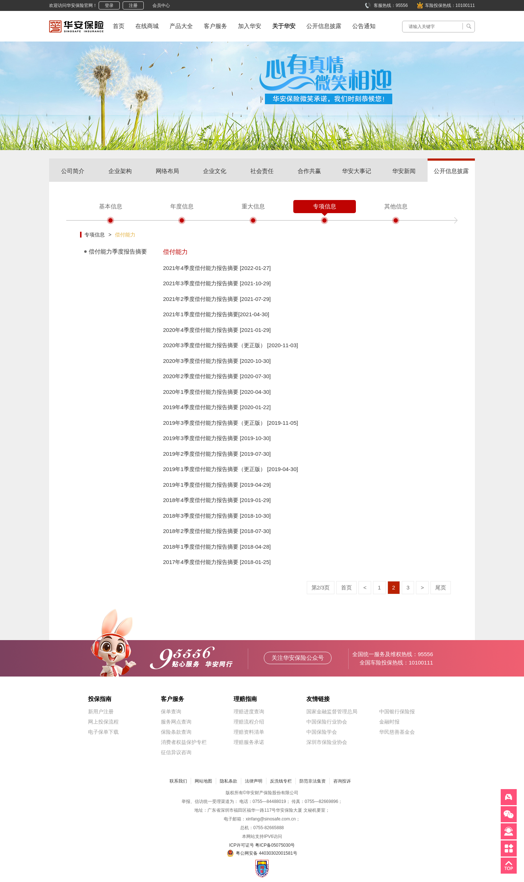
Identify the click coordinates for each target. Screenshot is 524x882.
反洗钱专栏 (281, 781)
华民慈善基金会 (397, 732)
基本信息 (110, 206)
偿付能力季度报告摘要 (118, 251)
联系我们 (178, 781)
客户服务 (215, 26)
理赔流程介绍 (249, 722)
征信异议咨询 (176, 752)
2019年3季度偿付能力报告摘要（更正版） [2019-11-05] (230, 423)
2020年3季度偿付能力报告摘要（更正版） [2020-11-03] (230, 345)
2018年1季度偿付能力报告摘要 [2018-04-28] (217, 547)
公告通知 (364, 26)
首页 (118, 26)
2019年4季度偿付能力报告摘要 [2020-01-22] (217, 407)
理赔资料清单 (249, 732)
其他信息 (396, 206)
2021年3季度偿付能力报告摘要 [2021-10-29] (217, 283)
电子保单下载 (103, 732)
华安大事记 (356, 171)
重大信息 (253, 206)
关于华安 (283, 26)
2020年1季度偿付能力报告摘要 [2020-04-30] (217, 392)
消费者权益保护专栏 (184, 742)
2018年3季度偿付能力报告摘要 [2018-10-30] (217, 516)
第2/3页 (320, 587)
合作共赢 (309, 171)
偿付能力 (125, 235)
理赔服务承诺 (249, 742)
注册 (133, 5)
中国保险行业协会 (326, 722)
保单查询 (171, 711)
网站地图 (203, 781)
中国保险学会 (321, 732)
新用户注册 (101, 711)
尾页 (440, 587)
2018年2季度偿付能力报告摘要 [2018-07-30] (217, 531)
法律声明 (253, 781)
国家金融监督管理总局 (331, 711)
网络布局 (167, 171)
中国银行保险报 (397, 711)
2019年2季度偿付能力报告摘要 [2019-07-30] (217, 454)
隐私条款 (228, 781)
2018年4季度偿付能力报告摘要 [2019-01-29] (217, 500)
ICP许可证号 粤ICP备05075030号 (262, 845)
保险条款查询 (176, 732)
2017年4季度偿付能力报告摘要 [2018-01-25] (217, 562)
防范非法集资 (312, 781)
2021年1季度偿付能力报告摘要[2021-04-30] (216, 314)
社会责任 (262, 171)
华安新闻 (404, 171)
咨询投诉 (342, 781)
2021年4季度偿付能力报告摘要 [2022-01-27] (217, 268)
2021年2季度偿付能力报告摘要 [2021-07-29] (217, 299)
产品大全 (181, 26)
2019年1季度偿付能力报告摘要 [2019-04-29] (217, 485)
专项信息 (324, 206)
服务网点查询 (176, 722)
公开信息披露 (323, 26)
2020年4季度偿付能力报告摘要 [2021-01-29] (217, 330)
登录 (109, 5)
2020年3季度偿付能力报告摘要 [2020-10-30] (217, 361)
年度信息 (182, 206)
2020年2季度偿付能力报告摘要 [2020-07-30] (217, 376)
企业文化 (214, 171)
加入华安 (249, 26)
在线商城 (147, 26)
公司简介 (72, 171)
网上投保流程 (103, 722)
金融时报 (389, 722)
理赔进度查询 (249, 711)
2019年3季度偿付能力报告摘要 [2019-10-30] (217, 438)
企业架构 (120, 171)
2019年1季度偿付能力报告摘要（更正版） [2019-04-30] (230, 469)
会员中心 (161, 5)
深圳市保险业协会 (326, 742)
